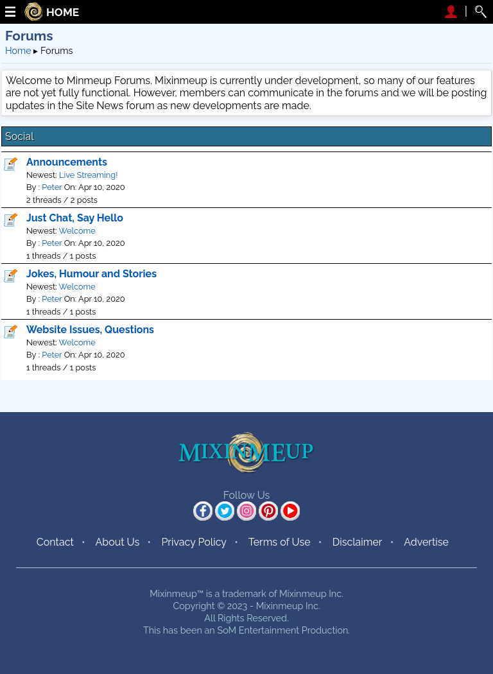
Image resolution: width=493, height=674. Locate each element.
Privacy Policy (194, 542)
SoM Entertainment (258, 630)
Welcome (76, 231)
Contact (55, 542)
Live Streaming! (88, 175)
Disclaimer (358, 542)
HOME (62, 12)
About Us (117, 542)
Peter (52, 187)
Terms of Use (279, 542)
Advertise (426, 542)
